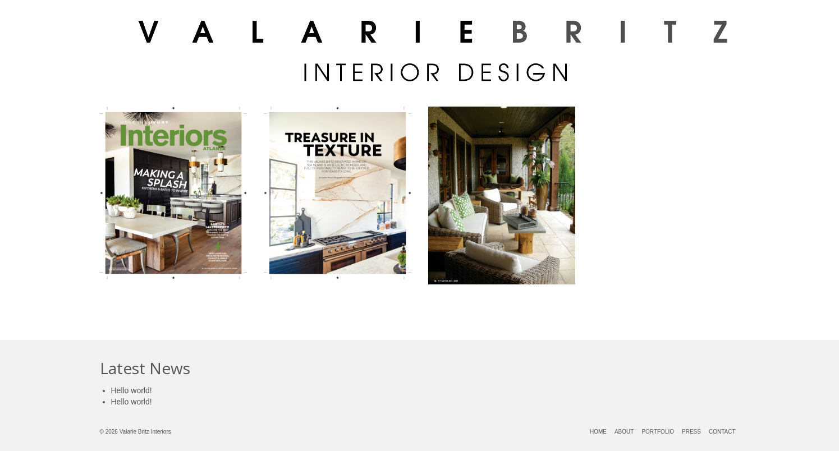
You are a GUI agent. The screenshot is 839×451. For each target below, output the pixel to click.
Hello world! (131, 390)
